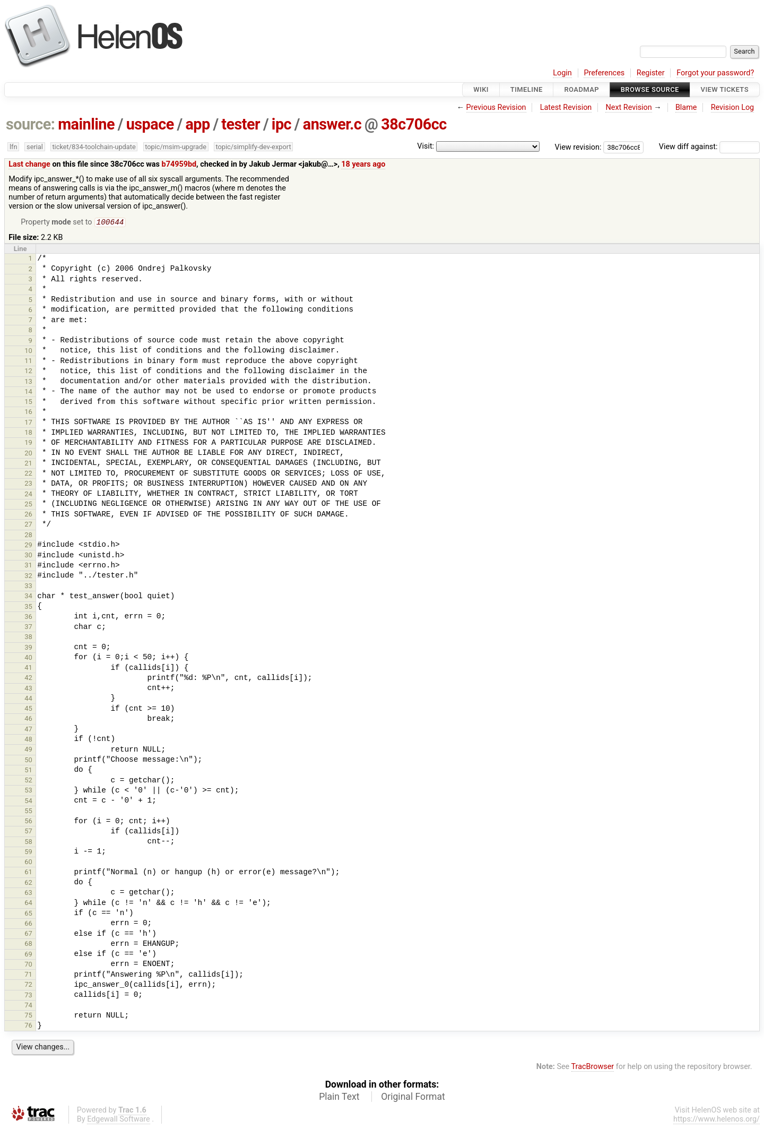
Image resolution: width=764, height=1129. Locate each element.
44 (28, 699)
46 (28, 719)
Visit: (425, 146)
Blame (686, 107)
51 (28, 771)
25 (28, 505)
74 (28, 1006)
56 (28, 822)
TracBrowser (592, 1067)
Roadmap (581, 89)
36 (28, 618)
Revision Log (732, 107)
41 (28, 669)
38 (28, 638)
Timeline (526, 89)
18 (28, 433)
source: (30, 124)
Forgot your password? (715, 72)
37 (28, 628)
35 (28, 607)
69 (28, 955)
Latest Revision (566, 107)
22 (28, 474)
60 (28, 863)
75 (28, 1016)
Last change (29, 164)
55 (28, 812)
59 (28, 853)
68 (28, 945)
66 (28, 924)
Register (651, 72)
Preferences (604, 72)
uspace (150, 124)
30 (28, 556)
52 (28, 781)
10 (28, 352)
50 (28, 761)
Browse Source (650, 89)
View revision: (578, 146)
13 (28, 382)
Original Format (413, 1097)
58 (28, 843)
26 (28, 515)
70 (28, 965)
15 (28, 403)
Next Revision (628, 107)
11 (28, 362)
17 (28, 423)
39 (28, 648)
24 (28, 495)
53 (28, 791)
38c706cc (413, 124)
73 (28, 996)
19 (28, 443)
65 (28, 914)
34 (28, 597)
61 (28, 873)
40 (28, 658)
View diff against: (709, 146)
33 (28, 587)
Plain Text (339, 1097)
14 (28, 393)
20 (28, 454)
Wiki (481, 89)
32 (28, 577)
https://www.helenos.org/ (716, 1120)
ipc (281, 124)
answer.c (332, 124)
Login (562, 72)
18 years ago (363, 164)
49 (28, 750)
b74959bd (179, 164)
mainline (86, 124)
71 (28, 975)
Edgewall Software (118, 1120)
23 (28, 484)
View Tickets (725, 89)
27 (28, 525)
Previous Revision (496, 107)
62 (28, 883)
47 (28, 730)
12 (28, 372)
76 (28, 1026)
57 (28, 832)
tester (240, 124)
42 (28, 679)
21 (28, 464)
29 (28, 546)
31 (28, 566)
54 (28, 802)
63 (28, 894)
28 (28, 536)
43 (28, 689)
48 (28, 740)
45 (28, 709)
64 (28, 904)
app (197, 124)
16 (28, 413)
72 (28, 985)
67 (28, 934)
